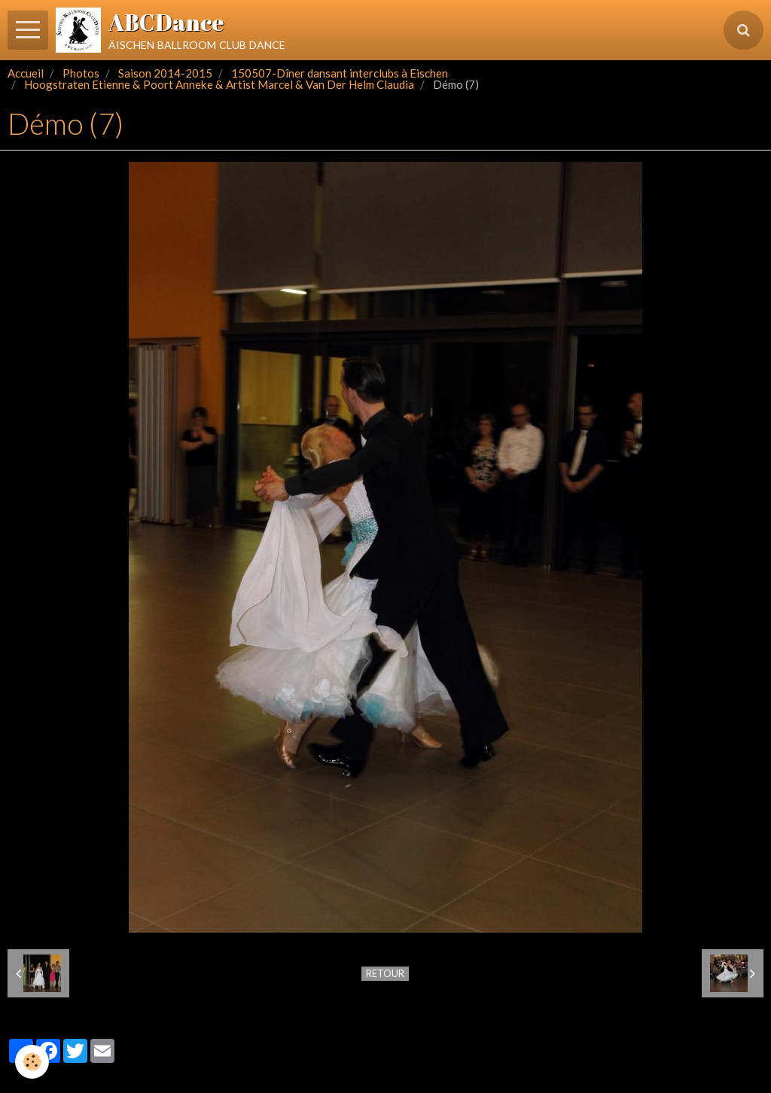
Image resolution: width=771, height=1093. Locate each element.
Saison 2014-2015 (165, 73)
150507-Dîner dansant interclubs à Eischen (339, 73)
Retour (385, 973)
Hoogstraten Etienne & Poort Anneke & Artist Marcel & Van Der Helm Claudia (219, 84)
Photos (80, 73)
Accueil (26, 73)
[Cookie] (32, 1062)
